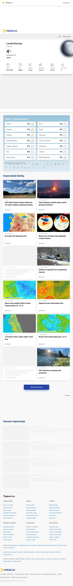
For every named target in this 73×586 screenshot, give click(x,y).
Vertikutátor (20, 552)
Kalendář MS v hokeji (32, 515)
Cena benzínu (33, 545)
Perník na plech (7, 539)
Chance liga (52, 515)
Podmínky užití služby (22, 574)
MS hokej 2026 (30, 505)
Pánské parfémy (16, 561)
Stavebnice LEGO (30, 559)
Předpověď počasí (24, 545)
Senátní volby (7, 510)
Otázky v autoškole (54, 537)
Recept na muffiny (8, 529)
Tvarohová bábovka (8, 534)
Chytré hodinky (7, 561)
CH (36, 164)
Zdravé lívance (7, 532)
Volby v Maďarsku (8, 518)
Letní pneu (49, 559)
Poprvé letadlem (30, 529)
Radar (60, 574)
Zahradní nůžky (39, 552)
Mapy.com (15, 545)
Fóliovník (58, 552)
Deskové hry (55, 559)
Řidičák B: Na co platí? (55, 534)
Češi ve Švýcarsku (31, 534)
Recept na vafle (7, 537)
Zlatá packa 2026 (42, 545)
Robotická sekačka (29, 552)
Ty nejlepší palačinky (8, 527)
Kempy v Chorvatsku (31, 527)
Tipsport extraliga (31, 518)
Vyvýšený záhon (7, 554)
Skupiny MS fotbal (54, 510)
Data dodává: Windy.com (48, 574)
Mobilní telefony (20, 559)
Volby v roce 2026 (8, 505)
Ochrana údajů (35, 574)
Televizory (63, 559)
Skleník (53, 552)
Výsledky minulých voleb (10, 513)
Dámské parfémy (40, 559)
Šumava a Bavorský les (32, 532)
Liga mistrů (52, 518)
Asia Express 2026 (62, 545)
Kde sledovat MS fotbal (55, 513)
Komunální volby (7, 507)
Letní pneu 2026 (53, 527)
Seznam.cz (66, 3)
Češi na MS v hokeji (31, 513)
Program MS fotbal (54, 507)
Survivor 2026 (52, 545)
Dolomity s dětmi (30, 539)
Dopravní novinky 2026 (55, 532)
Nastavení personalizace (19, 577)
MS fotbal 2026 (53, 505)
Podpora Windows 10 (9, 547)
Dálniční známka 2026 (55, 529)
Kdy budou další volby (9, 515)
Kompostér (47, 552)
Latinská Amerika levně (32, 537)
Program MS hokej (31, 507)
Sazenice (13, 552)
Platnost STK (52, 539)
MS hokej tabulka (31, 510)
